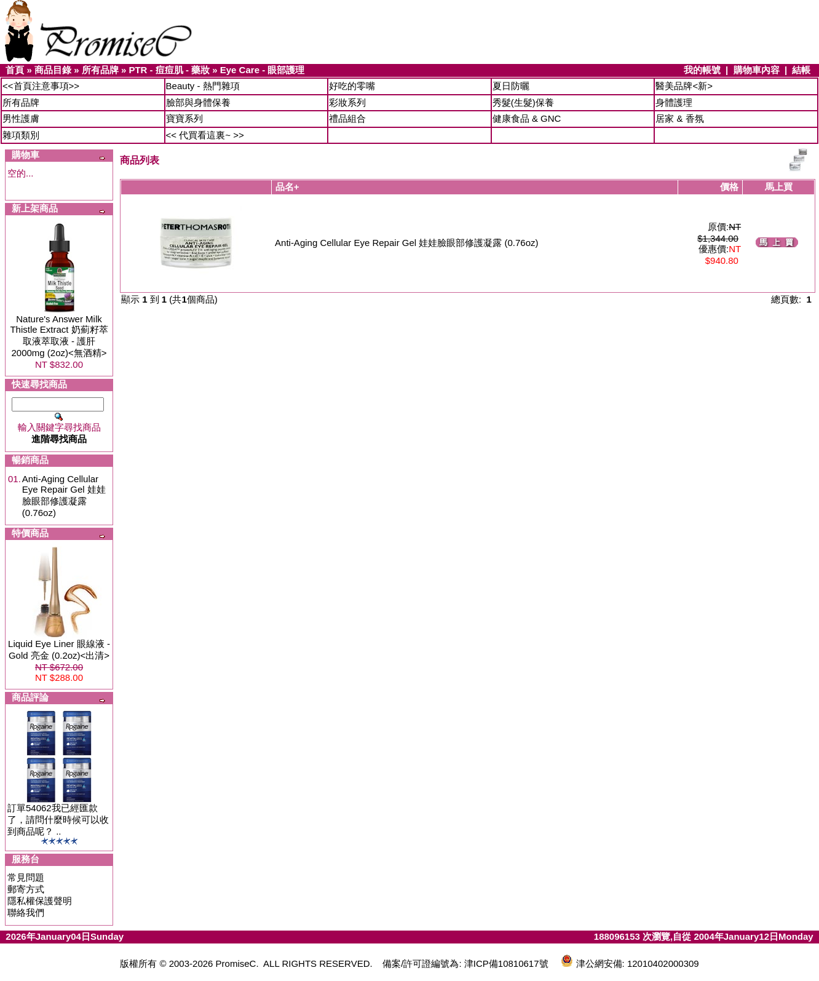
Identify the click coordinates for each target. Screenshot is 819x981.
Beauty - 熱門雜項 (203, 86)
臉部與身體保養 (198, 102)
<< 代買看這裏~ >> (205, 135)
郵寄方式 (25, 889)
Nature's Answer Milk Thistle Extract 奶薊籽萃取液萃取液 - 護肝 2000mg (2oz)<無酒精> (59, 336)
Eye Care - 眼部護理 (262, 70)
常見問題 (25, 877)
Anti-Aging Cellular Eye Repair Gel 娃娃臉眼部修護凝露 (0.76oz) (64, 496)
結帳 (801, 70)
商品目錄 (52, 70)
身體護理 (673, 102)
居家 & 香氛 (679, 118)
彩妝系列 (347, 102)
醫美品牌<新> (684, 86)
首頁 (15, 70)
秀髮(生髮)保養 (523, 102)
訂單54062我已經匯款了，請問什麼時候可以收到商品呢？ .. (58, 819)
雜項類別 (20, 135)
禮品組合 (347, 118)
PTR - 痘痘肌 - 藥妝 (169, 70)
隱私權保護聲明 (39, 901)
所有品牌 (100, 70)
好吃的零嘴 (352, 86)
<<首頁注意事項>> (40, 86)
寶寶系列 (184, 118)
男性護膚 (20, 118)
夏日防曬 (511, 86)
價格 (729, 186)
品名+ (287, 186)
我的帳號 (702, 70)
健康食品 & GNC (527, 118)
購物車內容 (757, 70)
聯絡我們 (25, 912)
